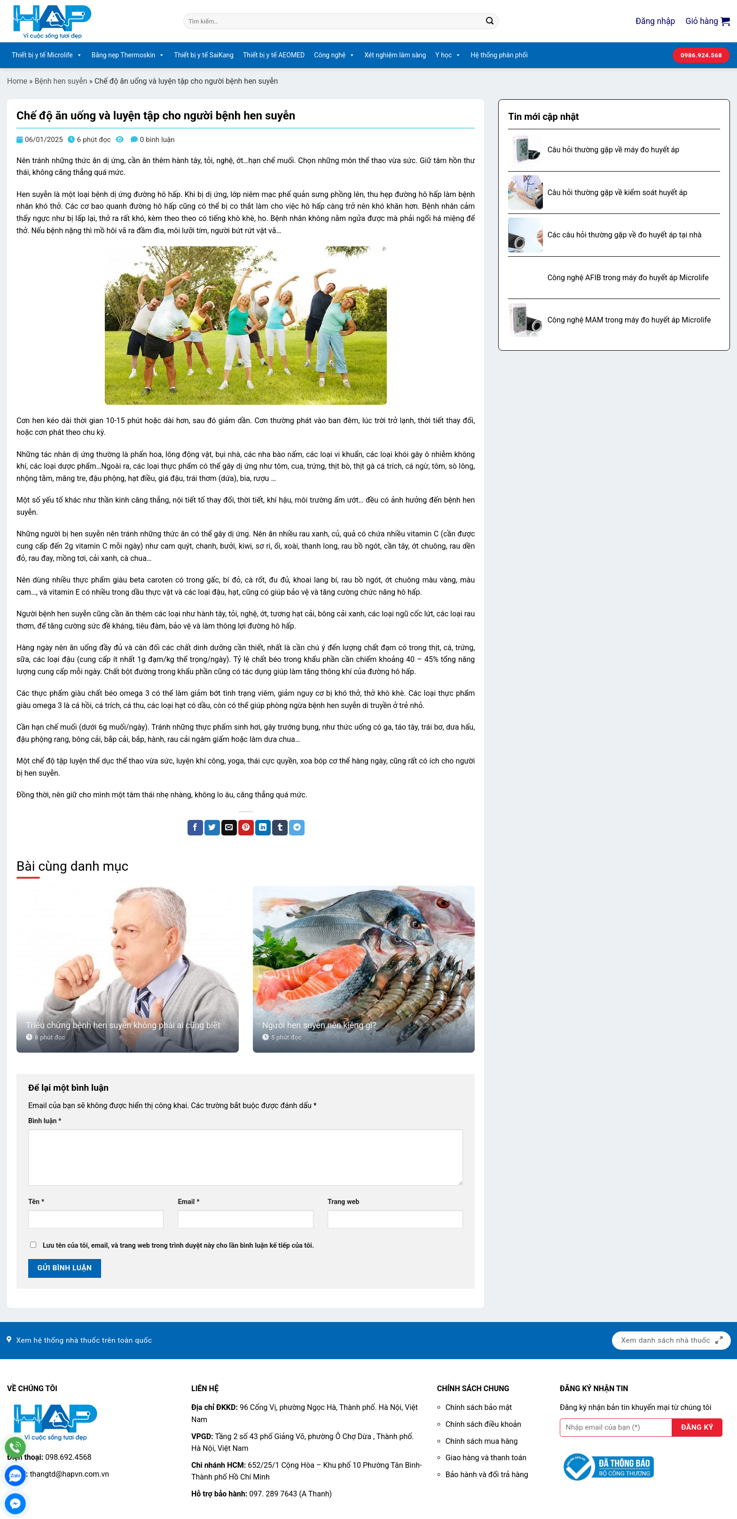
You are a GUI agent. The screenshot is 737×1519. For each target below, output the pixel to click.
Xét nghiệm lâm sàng (395, 55)
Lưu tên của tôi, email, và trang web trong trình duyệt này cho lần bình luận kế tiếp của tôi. (178, 1246)
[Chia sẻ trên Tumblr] (280, 828)
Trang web (343, 1202)
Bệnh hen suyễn (61, 81)
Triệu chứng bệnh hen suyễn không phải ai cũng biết (123, 1025)
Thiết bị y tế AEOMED (274, 55)
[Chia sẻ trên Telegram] (297, 828)
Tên (36, 1202)
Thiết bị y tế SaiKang (204, 55)
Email (188, 1202)
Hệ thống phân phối (499, 55)
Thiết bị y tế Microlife (47, 55)
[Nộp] (490, 21)
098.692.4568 (68, 1457)
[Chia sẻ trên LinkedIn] (263, 828)
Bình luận (45, 1121)
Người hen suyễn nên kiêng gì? (319, 1025)
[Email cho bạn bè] (229, 828)
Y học (448, 55)
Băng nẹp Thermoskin (128, 55)
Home (17, 81)
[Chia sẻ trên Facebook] (195, 828)
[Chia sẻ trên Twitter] (212, 828)
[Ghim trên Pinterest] (246, 828)
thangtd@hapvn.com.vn (69, 1474)
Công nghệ (334, 55)
